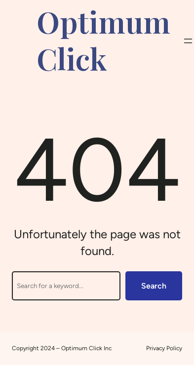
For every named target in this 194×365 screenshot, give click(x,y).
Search (153, 286)
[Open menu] (188, 41)
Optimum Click (103, 39)
